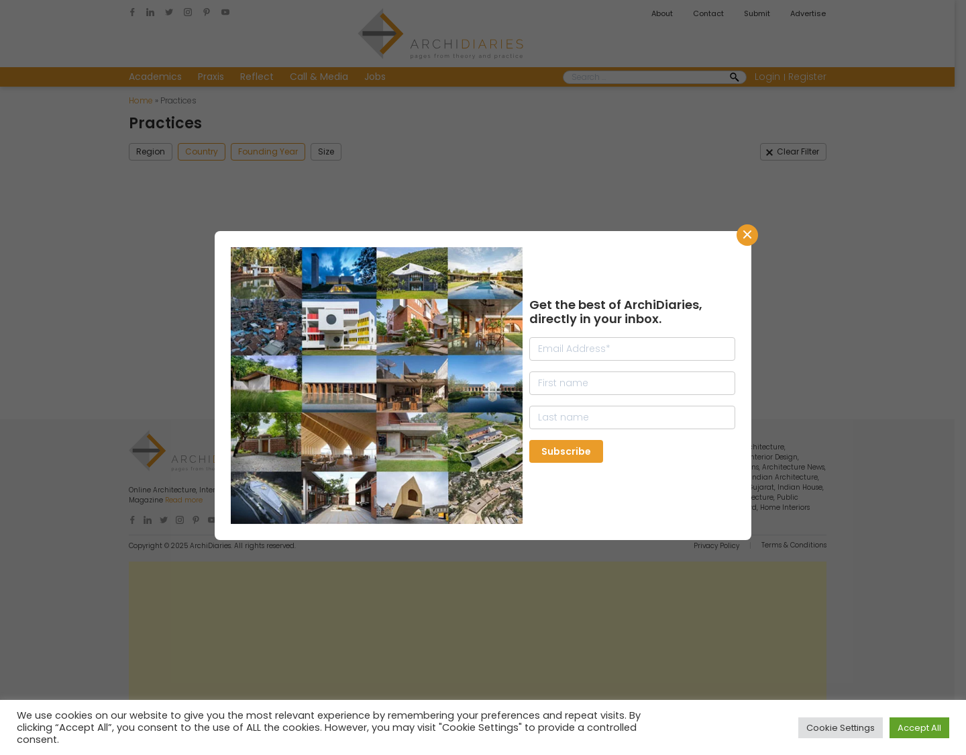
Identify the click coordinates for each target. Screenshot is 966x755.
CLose (747, 235)
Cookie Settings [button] (840, 727)
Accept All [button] (919, 727)
